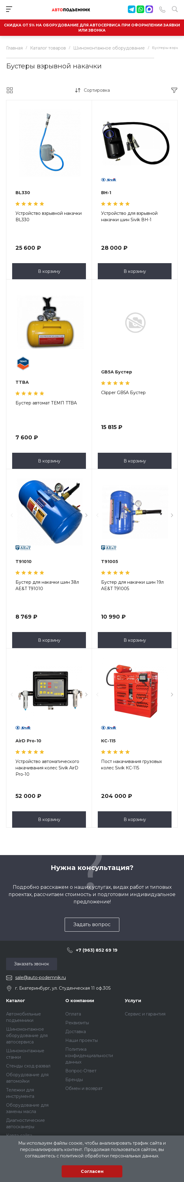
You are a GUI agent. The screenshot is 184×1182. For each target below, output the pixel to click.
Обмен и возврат (84, 1088)
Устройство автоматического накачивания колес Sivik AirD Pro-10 (47, 768)
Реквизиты (77, 1023)
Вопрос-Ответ (81, 1071)
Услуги (133, 1000)
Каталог (15, 1000)
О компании (79, 1000)
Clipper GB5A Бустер (123, 392)
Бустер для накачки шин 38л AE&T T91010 (47, 585)
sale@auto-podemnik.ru (40, 977)
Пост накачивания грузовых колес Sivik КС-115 (131, 765)
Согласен (92, 1171)
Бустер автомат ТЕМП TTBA (46, 403)
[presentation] (11, 515)
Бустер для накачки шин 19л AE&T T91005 (132, 585)
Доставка (75, 1031)
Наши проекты (81, 1040)
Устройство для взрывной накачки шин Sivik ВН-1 (129, 216)
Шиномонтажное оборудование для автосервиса (27, 1035)
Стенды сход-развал (28, 1066)
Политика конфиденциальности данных (89, 1055)
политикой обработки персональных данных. (109, 1156)
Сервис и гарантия (145, 1014)
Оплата (73, 1014)
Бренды (74, 1079)
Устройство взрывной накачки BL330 (48, 216)
